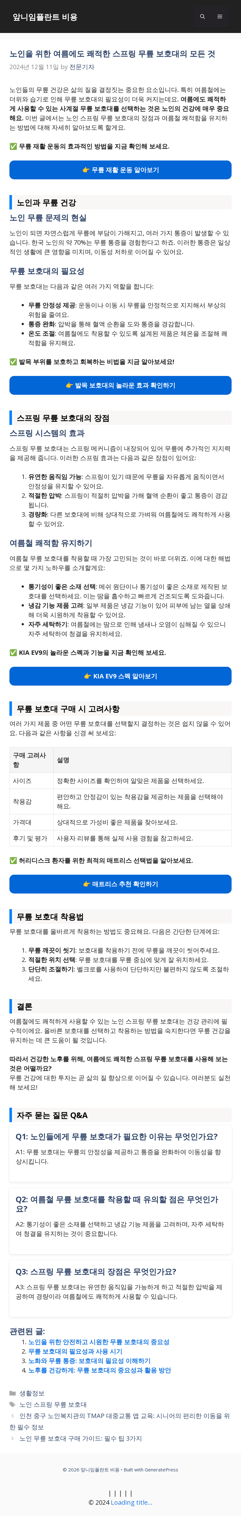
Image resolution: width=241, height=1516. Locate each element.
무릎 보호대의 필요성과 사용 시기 (75, 1351)
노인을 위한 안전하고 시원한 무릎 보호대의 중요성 (98, 1342)
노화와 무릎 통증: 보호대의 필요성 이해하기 (89, 1360)
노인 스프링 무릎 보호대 (53, 1404)
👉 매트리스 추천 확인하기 (120, 884)
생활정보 (32, 1393)
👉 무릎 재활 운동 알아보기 (120, 170)
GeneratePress (161, 1469)
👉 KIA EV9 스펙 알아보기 (120, 676)
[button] (202, 16)
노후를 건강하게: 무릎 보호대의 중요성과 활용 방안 (99, 1370)
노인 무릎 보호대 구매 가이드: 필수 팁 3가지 (80, 1438)
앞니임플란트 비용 (45, 16)
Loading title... (132, 1502)
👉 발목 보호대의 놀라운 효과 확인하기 (120, 385)
